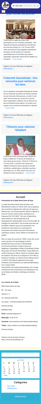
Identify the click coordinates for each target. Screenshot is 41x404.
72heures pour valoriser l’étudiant (20, 128)
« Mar (5, 375)
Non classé (11, 386)
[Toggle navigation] (3, 11)
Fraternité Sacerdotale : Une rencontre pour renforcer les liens (20, 81)
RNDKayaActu (8, 69)
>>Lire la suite (16, 59)
